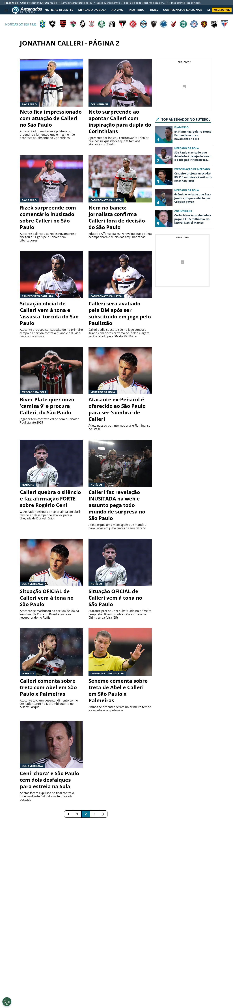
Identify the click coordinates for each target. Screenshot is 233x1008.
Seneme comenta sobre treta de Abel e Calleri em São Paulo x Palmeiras (118, 690)
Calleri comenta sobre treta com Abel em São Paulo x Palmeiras (48, 687)
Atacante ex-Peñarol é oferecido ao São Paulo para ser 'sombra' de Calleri (117, 409)
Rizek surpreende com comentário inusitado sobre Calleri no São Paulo (48, 217)
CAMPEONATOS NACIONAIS (182, 10)
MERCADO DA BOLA (92, 10)
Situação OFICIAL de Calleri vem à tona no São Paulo (47, 598)
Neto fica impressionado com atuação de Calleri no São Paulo (51, 118)
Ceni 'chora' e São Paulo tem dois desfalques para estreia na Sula (49, 780)
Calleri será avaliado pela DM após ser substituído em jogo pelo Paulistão (120, 313)
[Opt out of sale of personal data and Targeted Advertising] (6, 1001)
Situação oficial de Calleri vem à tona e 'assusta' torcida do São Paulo (49, 313)
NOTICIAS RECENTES (59, 10)
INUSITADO (136, 10)
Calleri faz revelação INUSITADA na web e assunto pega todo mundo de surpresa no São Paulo (117, 505)
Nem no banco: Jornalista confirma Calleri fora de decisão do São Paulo (117, 217)
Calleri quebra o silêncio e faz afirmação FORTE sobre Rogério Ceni (50, 498)
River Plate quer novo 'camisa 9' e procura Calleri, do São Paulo (47, 406)
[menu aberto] (6, 10)
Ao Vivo (117, 10)
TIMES (154, 10)
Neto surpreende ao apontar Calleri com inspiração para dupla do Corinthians (120, 121)
